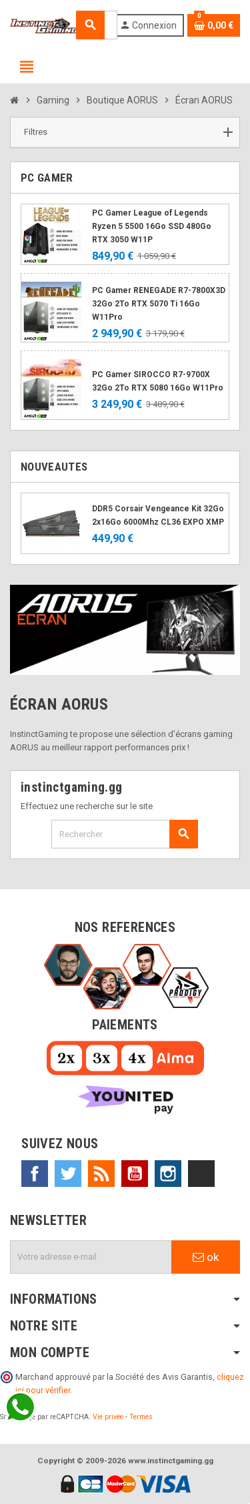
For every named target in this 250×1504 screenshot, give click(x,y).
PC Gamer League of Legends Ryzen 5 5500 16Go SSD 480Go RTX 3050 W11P (151, 226)
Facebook (34, 1173)
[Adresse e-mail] (91, 1257)
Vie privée (108, 1417)
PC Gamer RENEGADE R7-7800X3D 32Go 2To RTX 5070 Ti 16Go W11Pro (158, 304)
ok (206, 1257)
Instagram (168, 1173)
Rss (101, 1173)
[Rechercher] (124, 834)
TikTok (201, 1173)
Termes (141, 1417)
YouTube (134, 1173)
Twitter (68, 1173)
